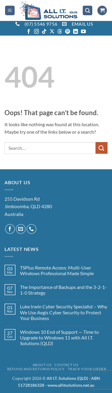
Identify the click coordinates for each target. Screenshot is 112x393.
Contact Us (66, 364)
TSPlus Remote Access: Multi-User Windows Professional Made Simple (57, 270)
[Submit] (102, 148)
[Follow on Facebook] (28, 31)
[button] (10, 11)
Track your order (87, 369)
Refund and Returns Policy (36, 369)
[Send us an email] (21, 229)
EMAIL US (82, 24)
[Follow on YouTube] (83, 31)
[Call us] (31, 229)
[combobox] (50, 148)
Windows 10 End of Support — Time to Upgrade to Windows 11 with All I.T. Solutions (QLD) (59, 337)
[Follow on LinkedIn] (75, 31)
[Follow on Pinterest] (67, 31)
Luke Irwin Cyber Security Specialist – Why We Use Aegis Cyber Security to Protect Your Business (63, 312)
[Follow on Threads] (59, 31)
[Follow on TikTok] (44, 31)
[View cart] (102, 11)
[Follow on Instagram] (36, 31)
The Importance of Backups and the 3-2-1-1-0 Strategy (63, 289)
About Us (42, 364)
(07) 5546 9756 (40, 24)
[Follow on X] (52, 31)
